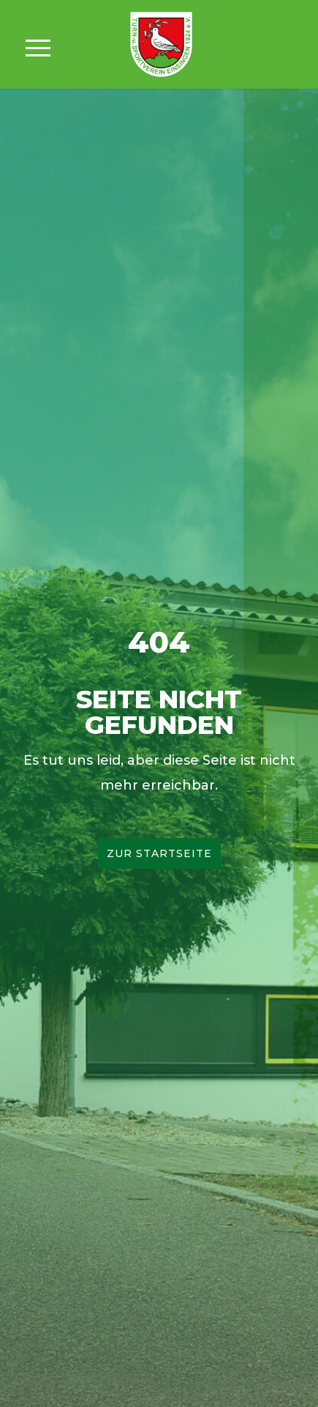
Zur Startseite (159, 853)
